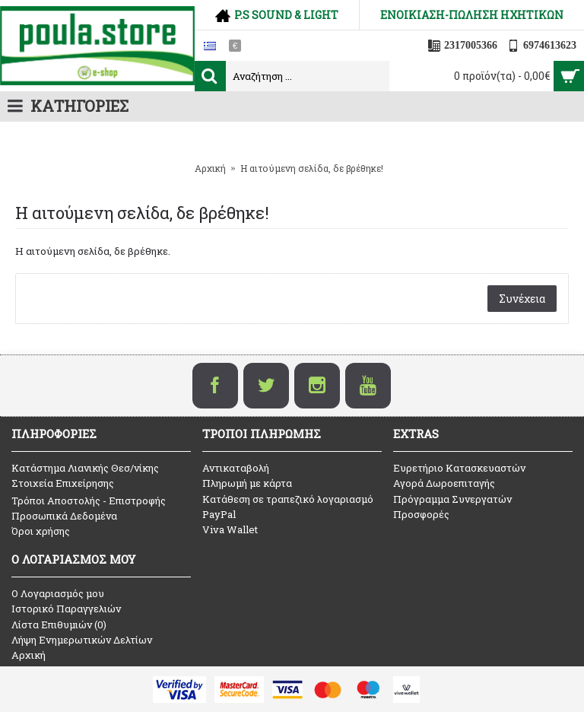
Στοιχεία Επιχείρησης (62, 483)
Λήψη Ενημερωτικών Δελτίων (81, 640)
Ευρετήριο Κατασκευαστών (459, 468)
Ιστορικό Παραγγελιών (66, 608)
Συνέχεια (522, 298)
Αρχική (28, 655)
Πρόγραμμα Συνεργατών (452, 499)
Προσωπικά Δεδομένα (64, 516)
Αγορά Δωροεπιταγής (444, 483)
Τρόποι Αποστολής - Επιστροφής (88, 500)
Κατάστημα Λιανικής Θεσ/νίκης (85, 468)
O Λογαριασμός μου (57, 593)
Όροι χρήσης (40, 531)
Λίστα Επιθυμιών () (58, 624)
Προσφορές (421, 514)
